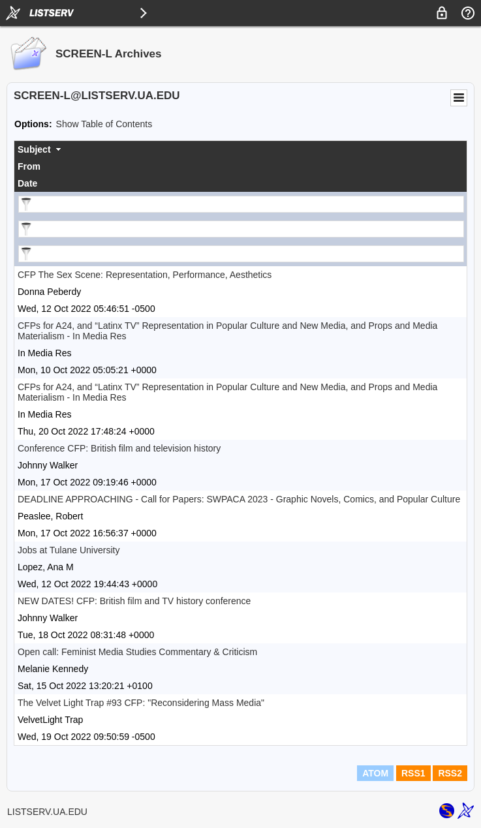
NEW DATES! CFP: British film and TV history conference (134, 601)
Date (27, 183)
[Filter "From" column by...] (241, 229)
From (29, 166)
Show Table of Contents (104, 124)
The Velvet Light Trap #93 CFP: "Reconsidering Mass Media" (141, 703)
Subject (34, 149)
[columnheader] (240, 149)
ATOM (375, 773)
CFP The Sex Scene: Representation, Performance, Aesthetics (145, 274)
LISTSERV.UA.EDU (47, 811)
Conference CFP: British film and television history (119, 448)
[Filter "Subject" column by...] (241, 204)
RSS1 (413, 773)
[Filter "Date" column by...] (241, 253)
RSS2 (450, 773)
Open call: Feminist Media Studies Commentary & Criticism (137, 652)
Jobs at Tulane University (68, 550)
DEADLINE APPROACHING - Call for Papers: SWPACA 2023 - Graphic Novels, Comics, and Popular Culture (239, 499)
